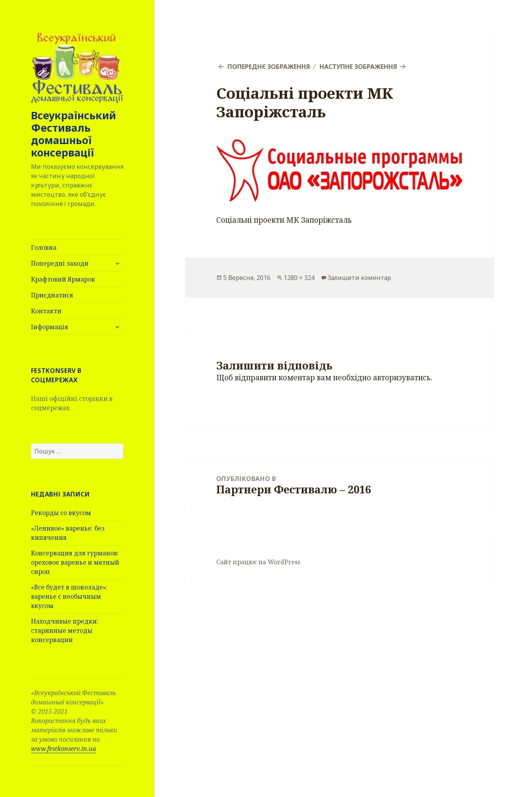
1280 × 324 (299, 277)
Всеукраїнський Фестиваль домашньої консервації (73, 134)
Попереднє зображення (268, 66)
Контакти (46, 311)
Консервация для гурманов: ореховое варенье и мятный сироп (75, 562)
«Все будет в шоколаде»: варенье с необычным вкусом (69, 596)
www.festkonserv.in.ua (63, 748)
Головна (43, 247)
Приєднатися (52, 295)
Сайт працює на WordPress (258, 562)
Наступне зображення (358, 66)
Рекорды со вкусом (61, 512)
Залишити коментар (359, 277)
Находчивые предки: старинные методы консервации (64, 630)
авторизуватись (402, 378)
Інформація (49, 327)
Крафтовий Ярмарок (63, 279)
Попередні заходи (60, 263)
